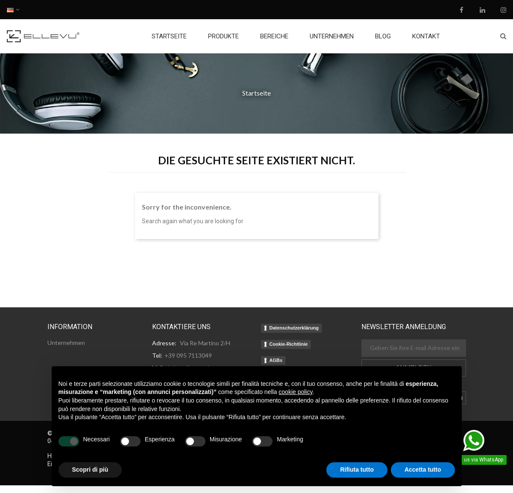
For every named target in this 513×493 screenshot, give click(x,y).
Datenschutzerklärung (294, 327)
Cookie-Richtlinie (289, 344)
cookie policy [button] (295, 391)
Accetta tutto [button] (423, 469)
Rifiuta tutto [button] (357, 469)
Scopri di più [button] (90, 469)
